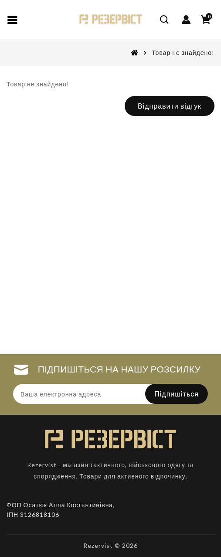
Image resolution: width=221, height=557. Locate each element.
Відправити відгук (169, 106)
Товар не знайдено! (183, 52)
